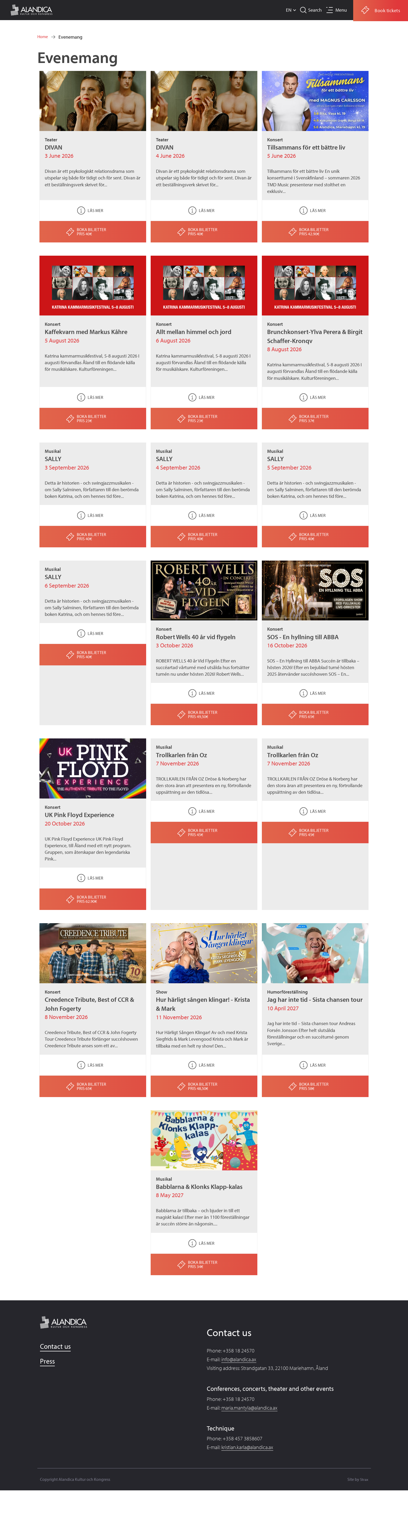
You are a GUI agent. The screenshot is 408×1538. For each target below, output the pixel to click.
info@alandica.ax (238, 1359)
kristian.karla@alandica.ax (247, 1447)
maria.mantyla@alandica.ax (249, 1407)
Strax (364, 1479)
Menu (340, 10)
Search (312, 10)
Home (43, 37)
